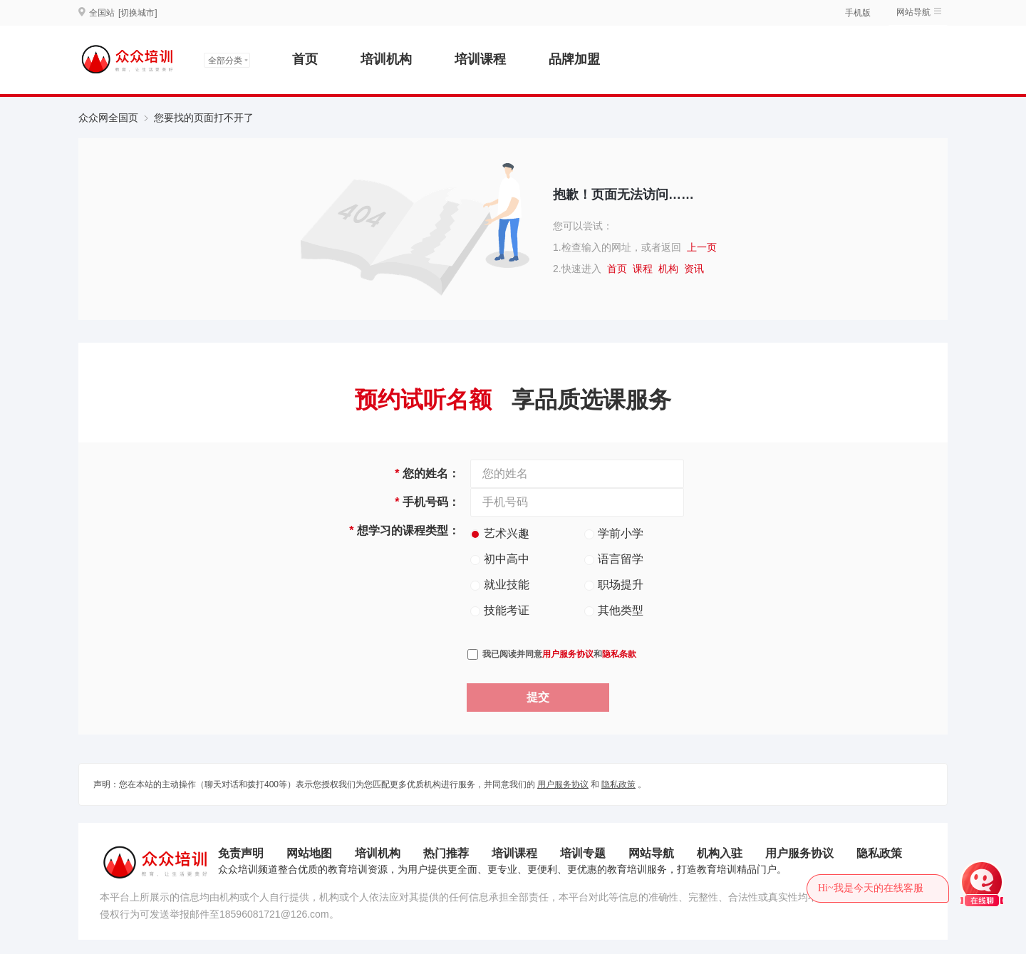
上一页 (702, 247)
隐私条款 (619, 654)
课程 (643, 268)
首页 (305, 59)
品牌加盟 (574, 59)
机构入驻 (719, 853)
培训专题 (583, 853)
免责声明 (241, 853)
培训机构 (386, 59)
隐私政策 (618, 784)
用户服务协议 (568, 654)
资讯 (694, 268)
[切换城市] (137, 13)
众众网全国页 (108, 117)
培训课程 (480, 59)
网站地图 (309, 853)
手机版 (858, 13)
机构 (668, 268)
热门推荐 (446, 853)
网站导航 (913, 12)
